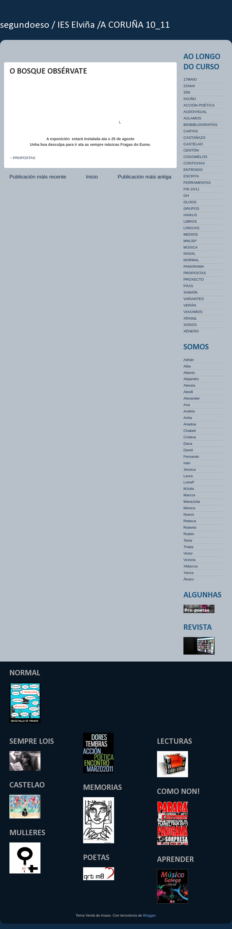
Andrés (189, 411)
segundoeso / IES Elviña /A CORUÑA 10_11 (85, 25)
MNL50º (189, 241)
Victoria (189, 560)
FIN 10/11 (191, 189)
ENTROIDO (193, 170)
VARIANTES (193, 299)
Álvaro (188, 579)
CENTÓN (191, 150)
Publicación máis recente (37, 177)
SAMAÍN (190, 292)
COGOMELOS (195, 157)
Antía (187, 418)
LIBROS (190, 221)
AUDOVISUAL (195, 112)
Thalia (188, 547)
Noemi (188, 514)
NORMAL (191, 260)
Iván (186, 463)
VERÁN (189, 305)
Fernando (191, 457)
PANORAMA (193, 266)
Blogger (149, 915)
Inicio (92, 177)
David (188, 450)
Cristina (189, 437)
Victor (188, 553)
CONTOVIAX (194, 163)
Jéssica (189, 469)
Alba (187, 366)
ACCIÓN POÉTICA (199, 105)
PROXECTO (193, 279)
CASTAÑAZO (194, 138)
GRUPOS (191, 209)
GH (186, 196)
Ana (186, 405)
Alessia (189, 385)
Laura (188, 476)
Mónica (189, 508)
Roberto (189, 527)
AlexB (188, 392)
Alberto (189, 373)
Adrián (188, 360)
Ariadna (189, 424)
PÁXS (188, 286)
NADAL (189, 254)
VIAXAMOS (193, 312)
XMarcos (190, 566)
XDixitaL (190, 318)
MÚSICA (190, 247)
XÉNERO (191, 331)
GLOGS (189, 202)
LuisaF (189, 482)
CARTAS (190, 131)
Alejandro (191, 379)
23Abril (189, 86)
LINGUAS (191, 228)
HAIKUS (190, 215)
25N (186, 92)
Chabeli (189, 431)
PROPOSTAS (24, 158)
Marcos (189, 495)
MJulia (188, 489)
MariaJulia (191, 502)
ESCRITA (191, 176)
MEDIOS (190, 234)
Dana (187, 444)
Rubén (188, 534)
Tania (187, 540)
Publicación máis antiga (144, 177)
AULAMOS (192, 118)
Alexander (191, 398)
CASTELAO (193, 144)
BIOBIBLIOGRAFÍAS (200, 125)
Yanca (188, 573)
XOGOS (190, 325)
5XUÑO (189, 99)
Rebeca (189, 521)
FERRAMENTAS (197, 183)
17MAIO (190, 79)
